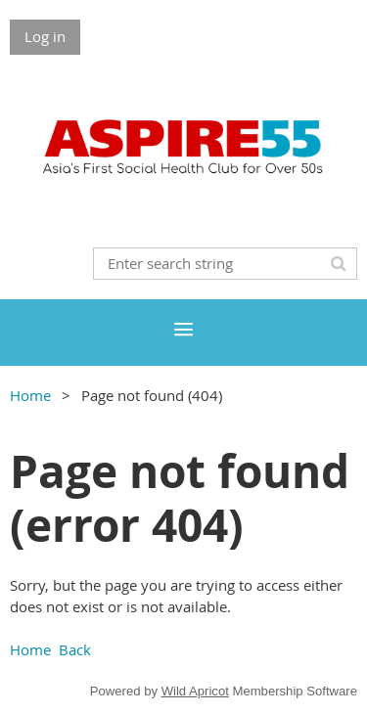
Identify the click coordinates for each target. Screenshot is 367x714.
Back (75, 649)
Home (30, 395)
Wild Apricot (195, 691)
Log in (45, 36)
